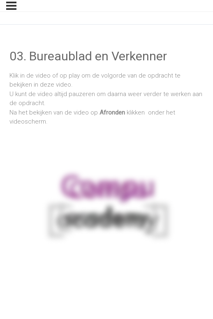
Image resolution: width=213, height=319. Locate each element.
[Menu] (11, 5)
